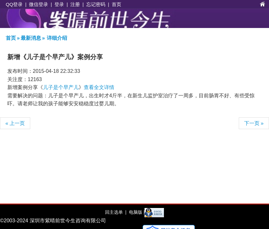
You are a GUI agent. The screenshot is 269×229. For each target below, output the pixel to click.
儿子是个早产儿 (61, 87)
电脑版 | (136, 212)
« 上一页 (15, 123)
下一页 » (254, 123)
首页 (116, 4)
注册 (75, 4)
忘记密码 (95, 4)
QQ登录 (14, 4)
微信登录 (38, 4)
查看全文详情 (99, 87)
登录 (59, 4)
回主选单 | (115, 212)
